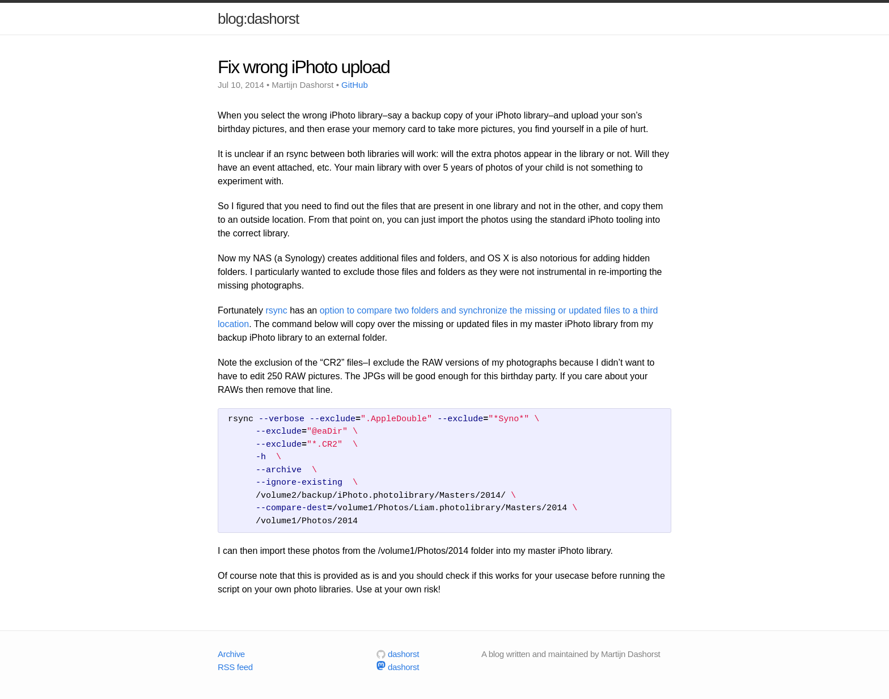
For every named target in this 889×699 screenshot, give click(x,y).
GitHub (354, 85)
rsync (276, 310)
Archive (231, 654)
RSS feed (235, 667)
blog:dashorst (258, 18)
